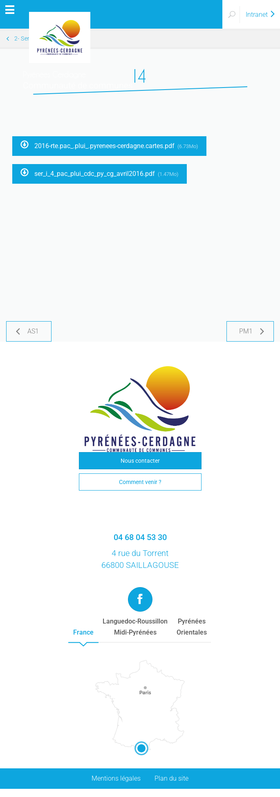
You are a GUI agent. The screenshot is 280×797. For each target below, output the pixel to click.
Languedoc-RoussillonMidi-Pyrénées (135, 626)
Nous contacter (140, 460)
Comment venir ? (140, 482)
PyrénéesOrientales (192, 626)
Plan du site (171, 778)
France (83, 632)
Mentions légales (116, 778)
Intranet (261, 14)
